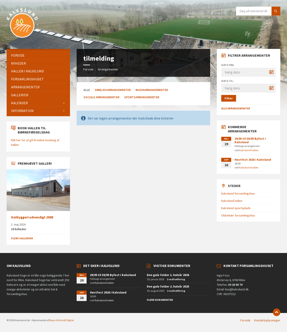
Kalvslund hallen (248, 150)
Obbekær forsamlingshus (238, 215)
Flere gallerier (22, 238)
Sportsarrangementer (141, 97)
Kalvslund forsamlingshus (238, 193)
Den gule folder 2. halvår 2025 (168, 286)
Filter (229, 98)
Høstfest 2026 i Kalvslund (253, 160)
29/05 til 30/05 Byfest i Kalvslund (250, 140)
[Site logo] (22, 40)
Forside (88, 69)
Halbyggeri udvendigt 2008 (32, 217)
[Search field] (258, 11)
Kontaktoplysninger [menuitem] (267, 320)
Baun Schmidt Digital (61, 320)
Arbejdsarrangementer (113, 90)
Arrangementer (108, 69)
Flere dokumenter (160, 299)
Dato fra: (227, 65)
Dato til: (227, 81)
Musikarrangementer (152, 90)
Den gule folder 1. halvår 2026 (168, 275)
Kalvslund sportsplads (236, 208)
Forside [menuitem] (245, 320)
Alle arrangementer (235, 108)
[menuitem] (38, 55)
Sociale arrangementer (101, 97)
